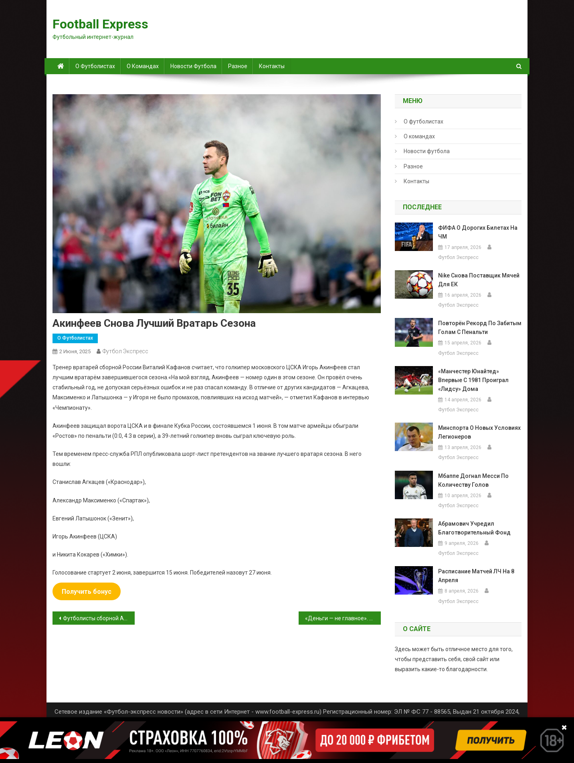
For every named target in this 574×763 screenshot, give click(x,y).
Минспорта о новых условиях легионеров (479, 432)
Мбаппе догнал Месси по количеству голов (473, 480)
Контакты (272, 66)
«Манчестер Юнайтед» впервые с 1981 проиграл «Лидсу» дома (473, 380)
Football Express (100, 24)
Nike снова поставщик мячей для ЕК (478, 279)
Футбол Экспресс (125, 351)
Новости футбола (193, 66)
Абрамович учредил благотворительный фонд (474, 528)
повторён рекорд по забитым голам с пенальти (479, 327)
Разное (237, 66)
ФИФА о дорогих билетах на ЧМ (477, 232)
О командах (143, 66)
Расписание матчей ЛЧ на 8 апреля (476, 575)
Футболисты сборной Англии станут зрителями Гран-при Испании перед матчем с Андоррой (99, 618)
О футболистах (95, 66)
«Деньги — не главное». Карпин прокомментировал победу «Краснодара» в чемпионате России (343, 618)
